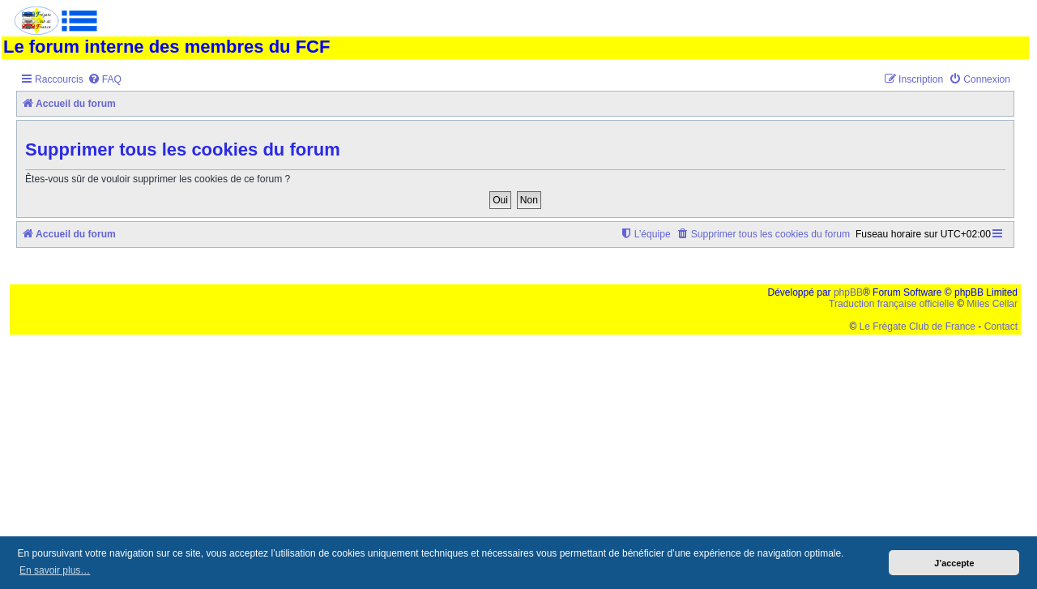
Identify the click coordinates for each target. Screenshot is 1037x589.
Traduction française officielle (891, 303)
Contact (1001, 326)
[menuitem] (104, 80)
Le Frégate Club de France (917, 326)
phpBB (848, 292)
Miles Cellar (992, 303)
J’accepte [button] (954, 563)
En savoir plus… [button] (54, 570)
